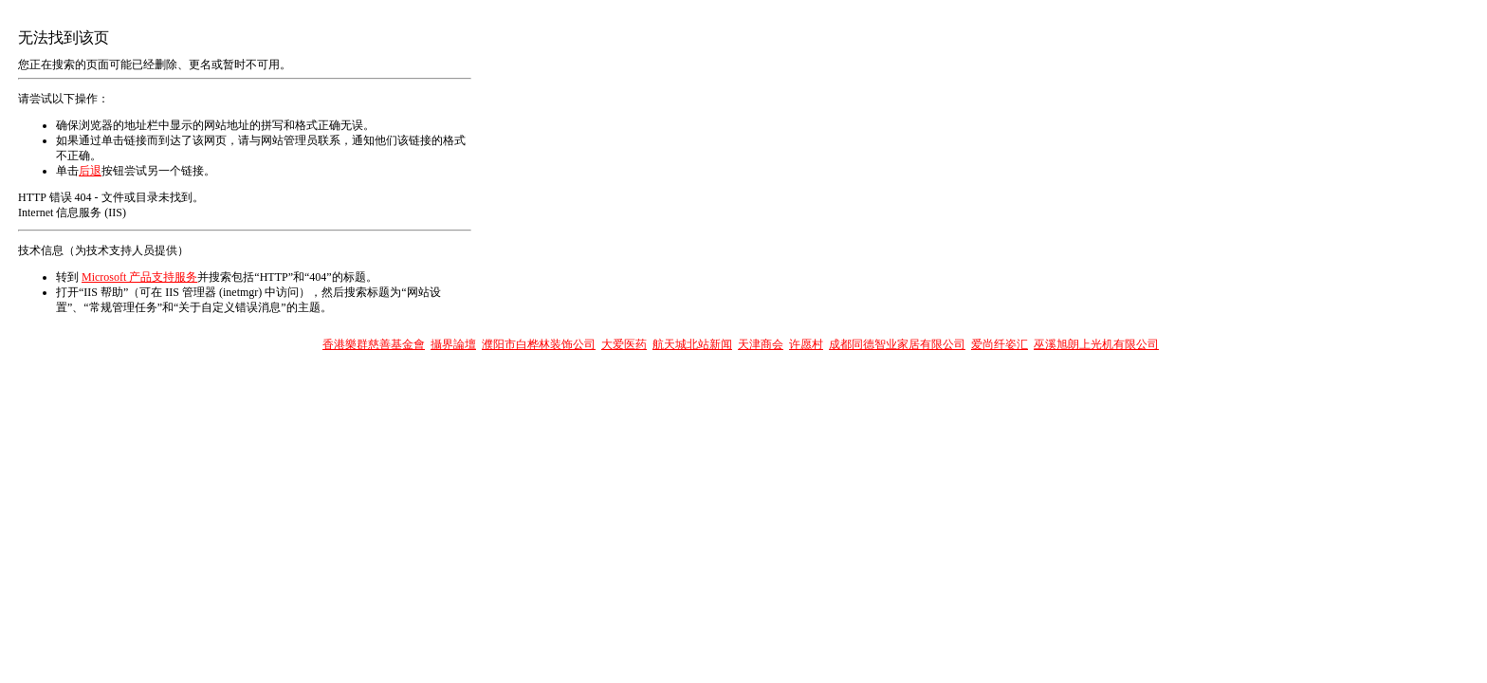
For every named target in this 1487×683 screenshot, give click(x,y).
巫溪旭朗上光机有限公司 (1096, 344)
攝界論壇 (453, 344)
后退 (90, 170)
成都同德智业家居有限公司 (897, 344)
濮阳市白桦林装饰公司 (539, 344)
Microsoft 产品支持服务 (139, 277)
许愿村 (806, 344)
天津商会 (760, 344)
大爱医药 (624, 344)
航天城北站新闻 (692, 344)
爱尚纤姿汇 (999, 344)
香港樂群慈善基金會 (373, 344)
